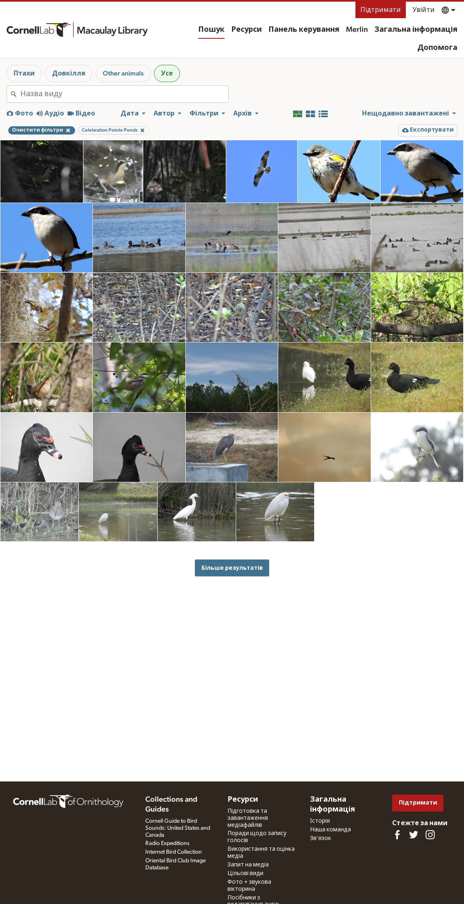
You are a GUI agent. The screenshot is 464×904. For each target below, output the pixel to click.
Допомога (437, 48)
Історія (320, 821)
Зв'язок (320, 838)
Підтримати (380, 10)
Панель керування (303, 29)
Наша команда (330, 830)
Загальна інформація (415, 29)
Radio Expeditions (167, 843)
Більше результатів (232, 568)
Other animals (123, 73)
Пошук (211, 29)
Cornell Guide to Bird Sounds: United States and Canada (177, 828)
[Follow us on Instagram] (430, 835)
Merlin (357, 29)
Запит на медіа (248, 865)
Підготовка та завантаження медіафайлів (247, 818)
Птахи (24, 73)
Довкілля (68, 73)
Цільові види (245, 873)
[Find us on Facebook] (397, 835)
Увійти (423, 10)
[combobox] (124, 94)
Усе (167, 73)
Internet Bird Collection (173, 852)
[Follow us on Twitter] (414, 835)
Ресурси (246, 29)
